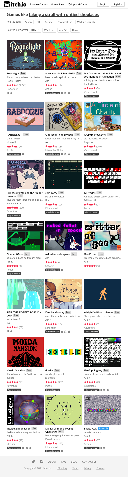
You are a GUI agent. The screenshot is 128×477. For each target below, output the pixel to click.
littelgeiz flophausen (18, 428)
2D (38, 22)
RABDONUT (14, 134)
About (52, 461)
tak (8, 323)
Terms (75, 468)
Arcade (48, 22)
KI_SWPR (90, 192)
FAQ (63, 461)
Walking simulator (86, 22)
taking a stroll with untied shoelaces (64, 14)
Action (28, 22)
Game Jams (57, 4)
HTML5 (35, 30)
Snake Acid (90, 428)
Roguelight (13, 73)
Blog (74, 461)
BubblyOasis (90, 84)
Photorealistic (65, 22)
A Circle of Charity (95, 134)
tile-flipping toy (93, 370)
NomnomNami (14, 203)
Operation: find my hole (59, 134)
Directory (62, 468)
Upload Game (78, 4)
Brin (47, 200)
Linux (75, 30)
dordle (49, 370)
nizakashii (11, 142)
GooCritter (90, 254)
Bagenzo (88, 142)
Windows (49, 30)
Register (118, 4)
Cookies (100, 468)
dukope (10, 377)
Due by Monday (54, 312)
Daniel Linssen (14, 80)
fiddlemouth (90, 200)
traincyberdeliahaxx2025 (60, 73)
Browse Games (39, 4)
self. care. (51, 192)
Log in (103, 4)
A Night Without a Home (98, 312)
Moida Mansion (16, 370)
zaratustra (50, 377)
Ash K (48, 80)
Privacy (87, 468)
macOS (63, 30)
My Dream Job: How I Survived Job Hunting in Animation (102, 75)
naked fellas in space (57, 254)
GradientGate (15, 254)
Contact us (89, 461)
